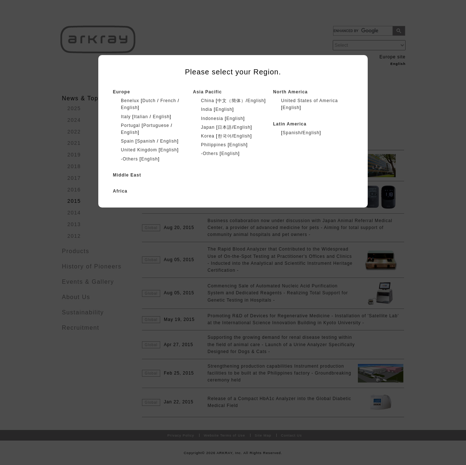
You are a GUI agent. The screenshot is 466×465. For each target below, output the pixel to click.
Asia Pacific (207, 91)
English (129, 107)
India (206, 109)
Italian (141, 116)
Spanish (146, 141)
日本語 (225, 127)
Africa (120, 191)
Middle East (127, 175)
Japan (208, 127)
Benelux (130, 100)
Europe (121, 91)
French (168, 100)
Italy (126, 116)
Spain (127, 141)
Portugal (130, 125)
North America (290, 91)
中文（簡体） (231, 100)
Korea (207, 136)
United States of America (309, 100)
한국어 (225, 136)
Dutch (148, 100)
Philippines (213, 144)
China (207, 100)
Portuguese (156, 125)
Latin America (290, 124)
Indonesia (212, 118)
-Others (129, 159)
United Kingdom (139, 149)
